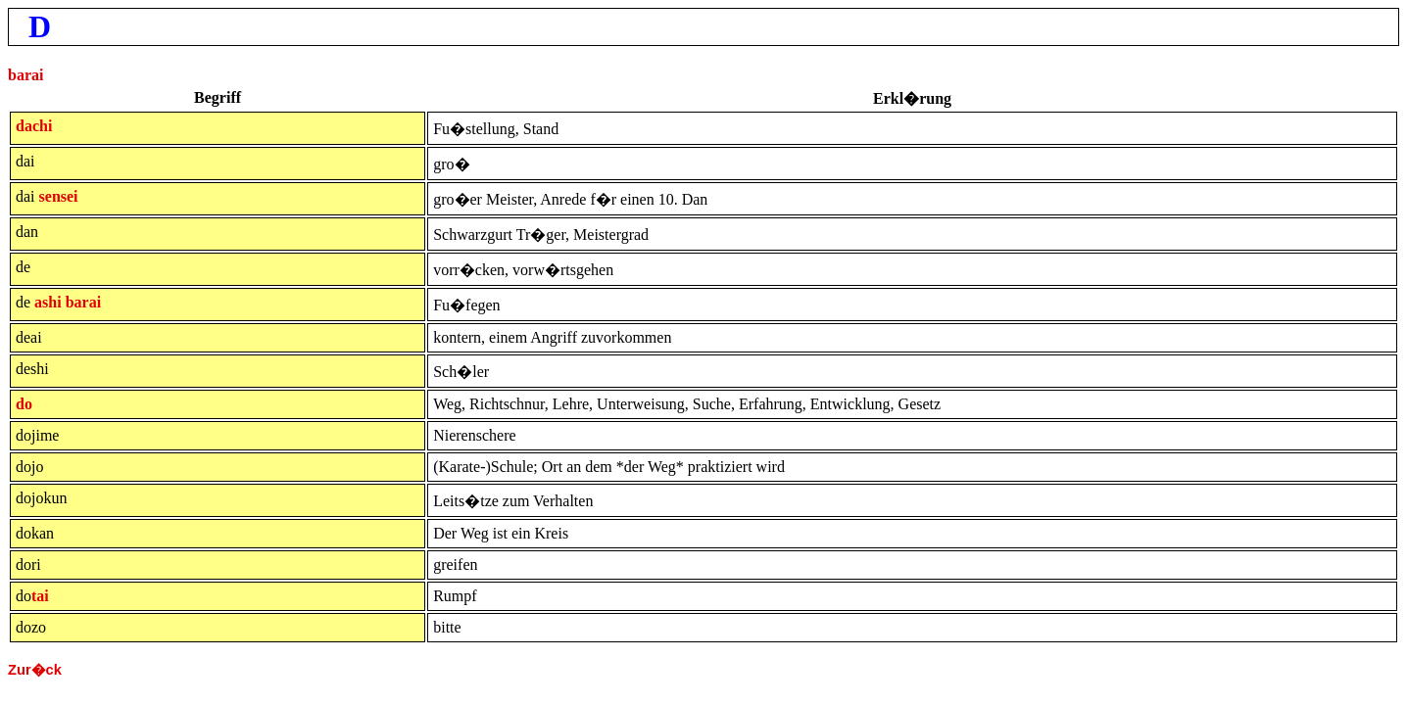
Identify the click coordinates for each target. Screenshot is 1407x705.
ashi (48, 302)
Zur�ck (35, 670)
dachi (34, 126)
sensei (58, 196)
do (24, 404)
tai (40, 596)
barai (25, 75)
